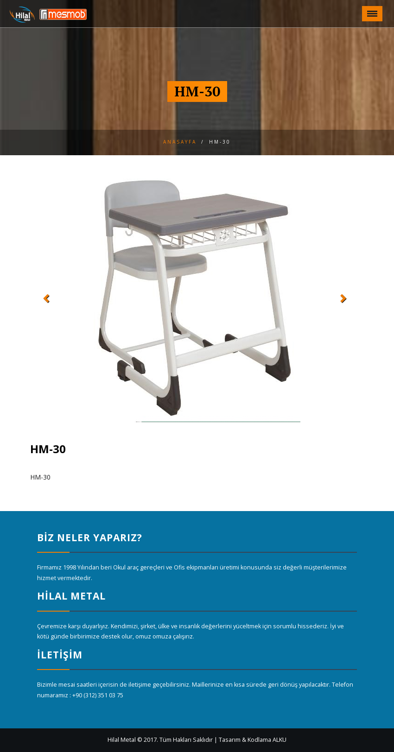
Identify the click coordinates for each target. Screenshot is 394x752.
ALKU (279, 740)
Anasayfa (180, 142)
